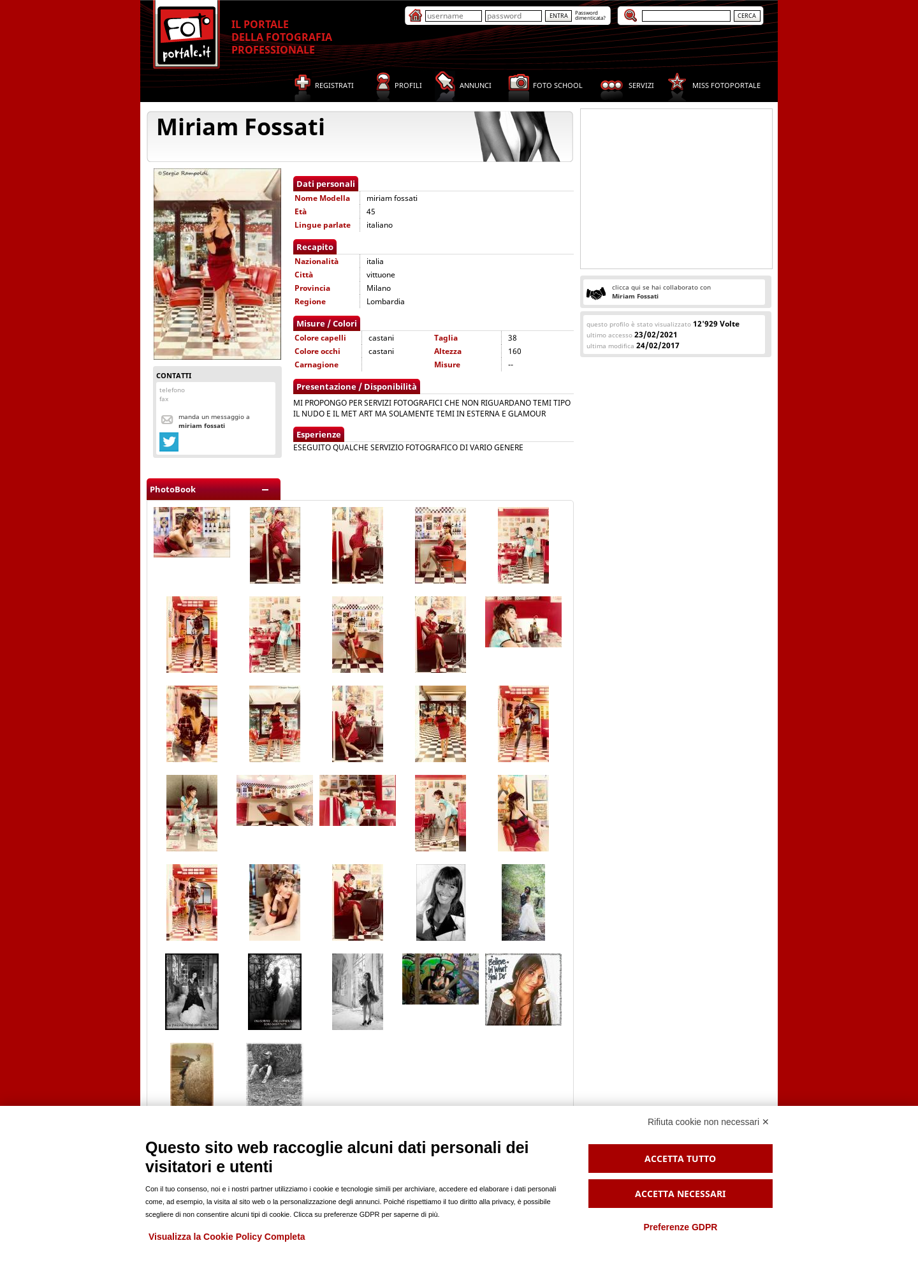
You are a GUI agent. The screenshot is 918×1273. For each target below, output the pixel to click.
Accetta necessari (680, 1194)
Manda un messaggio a (214, 421)
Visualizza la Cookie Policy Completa (227, 1237)
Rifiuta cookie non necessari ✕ (708, 1122)
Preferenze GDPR (680, 1227)
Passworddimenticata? (590, 15)
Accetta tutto (680, 1158)
